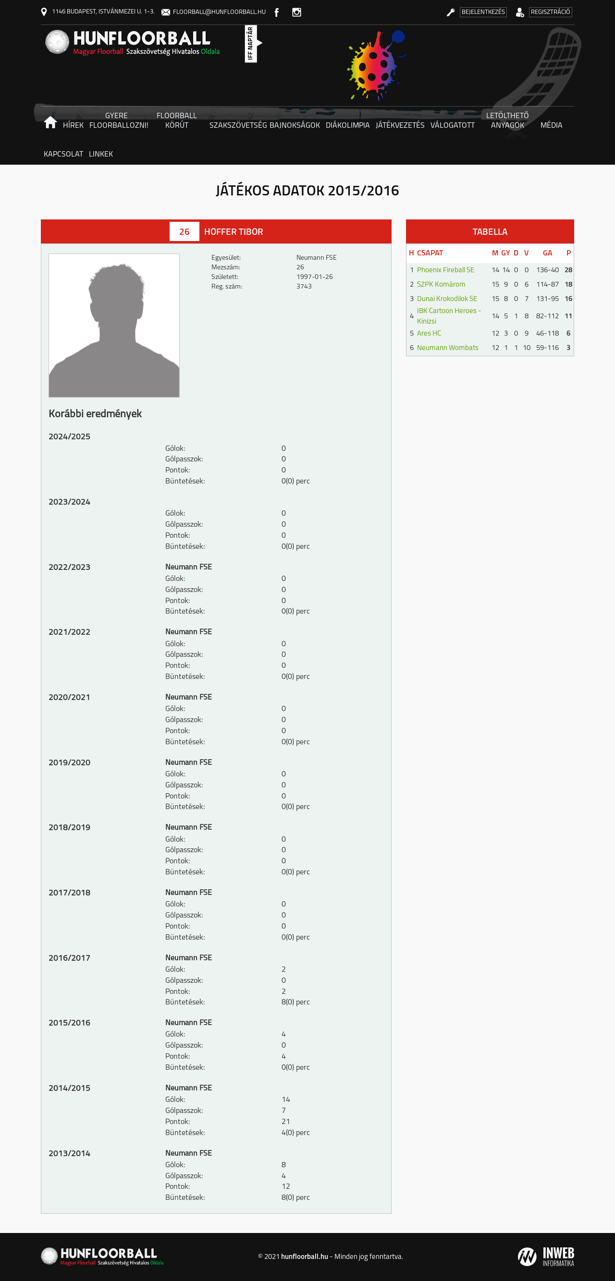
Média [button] (552, 126)
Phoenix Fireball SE (445, 270)
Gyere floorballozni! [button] (118, 121)
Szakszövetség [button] (238, 126)
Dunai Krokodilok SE (447, 299)
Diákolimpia (348, 126)
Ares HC (429, 334)
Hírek (73, 126)
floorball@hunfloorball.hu (213, 12)
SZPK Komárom (441, 285)
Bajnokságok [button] (295, 126)
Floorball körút (177, 121)
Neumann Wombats (448, 348)
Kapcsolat (63, 154)
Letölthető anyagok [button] (507, 121)
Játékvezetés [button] (400, 126)
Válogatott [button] (452, 126)
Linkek (101, 154)
